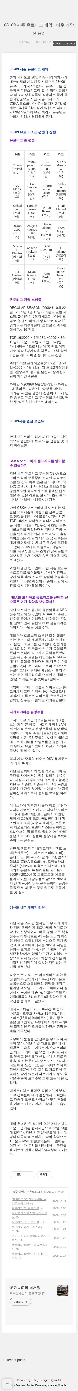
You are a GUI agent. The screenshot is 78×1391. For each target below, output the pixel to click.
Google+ (63, 1385)
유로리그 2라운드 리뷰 (25, 1208)
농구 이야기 (19, 1191)
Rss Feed (15, 1385)
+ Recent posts (14, 1360)
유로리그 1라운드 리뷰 (25, 1222)
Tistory (34, 1380)
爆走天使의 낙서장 (25, 1288)
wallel (57, 1380)
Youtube (52, 1385)
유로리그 (34, 1191)
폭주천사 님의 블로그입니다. (28, 1293)
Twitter (30, 1385)
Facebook (40, 1385)
